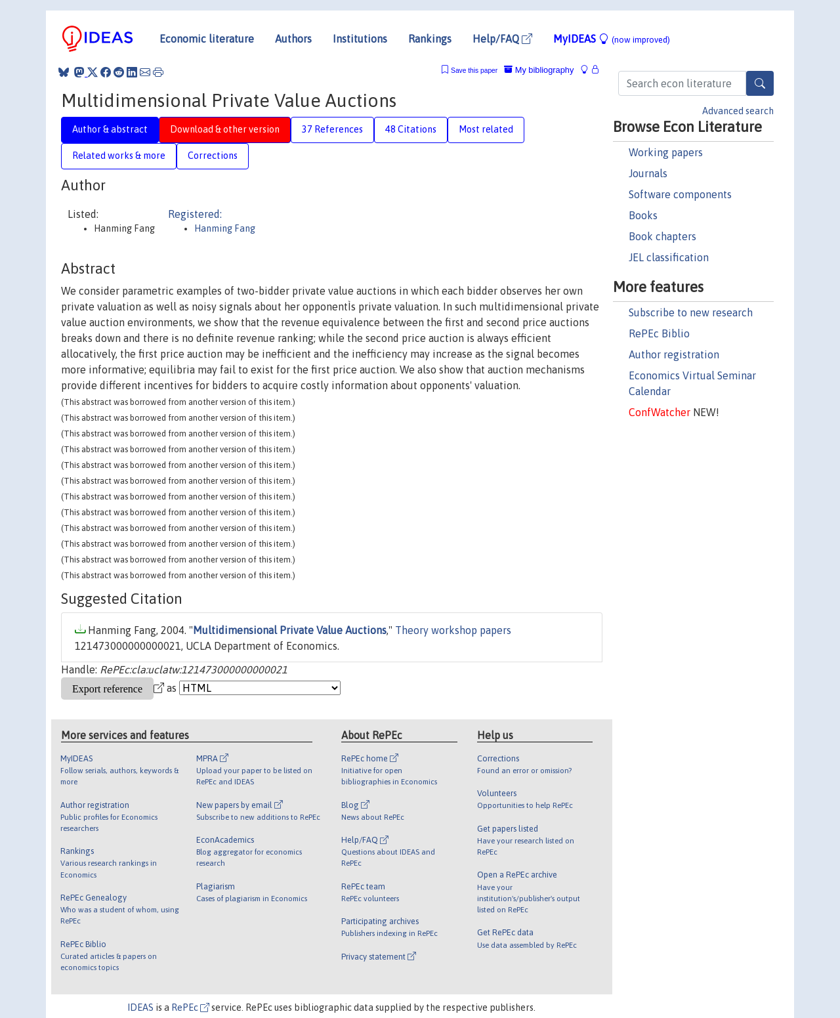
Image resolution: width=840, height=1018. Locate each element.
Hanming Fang (224, 228)
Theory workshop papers (453, 630)
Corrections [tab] (213, 155)
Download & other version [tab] (225, 129)
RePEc (190, 1007)
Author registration (674, 354)
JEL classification (669, 257)
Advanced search (738, 111)
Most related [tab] (486, 129)
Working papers (666, 152)
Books (643, 215)
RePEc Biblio (659, 333)
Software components (680, 194)
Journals (648, 173)
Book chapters (662, 236)
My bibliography (539, 70)
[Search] (760, 83)
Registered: (195, 214)
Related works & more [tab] (118, 155)
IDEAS (140, 1007)
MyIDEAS (611, 39)
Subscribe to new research (691, 312)
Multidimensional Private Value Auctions (290, 630)
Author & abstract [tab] (110, 129)
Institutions (360, 39)
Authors (293, 39)
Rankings (430, 39)
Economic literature (206, 39)
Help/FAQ (502, 39)
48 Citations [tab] (410, 129)
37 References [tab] (332, 129)
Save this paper (474, 70)
